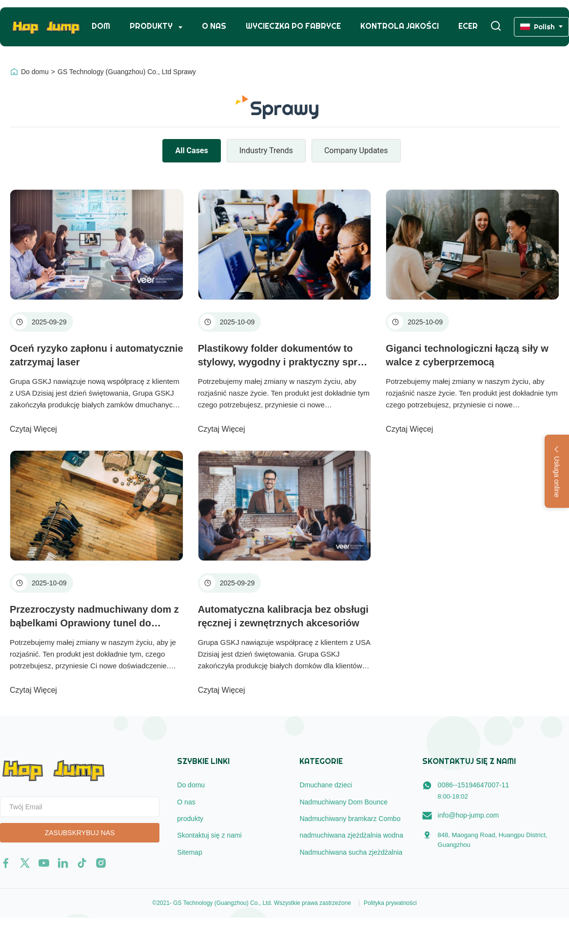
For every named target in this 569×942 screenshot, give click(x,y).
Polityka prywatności (390, 903)
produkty (190, 818)
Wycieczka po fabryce (293, 26)
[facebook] (6, 863)
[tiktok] (82, 863)
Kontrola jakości (399, 26)
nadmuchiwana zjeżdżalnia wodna (351, 835)
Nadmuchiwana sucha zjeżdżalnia (350, 852)
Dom (101, 26)
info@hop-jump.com (468, 815)
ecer (468, 26)
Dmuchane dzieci (325, 785)
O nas (214, 26)
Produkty (152, 26)
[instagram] (101, 863)
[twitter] (25, 863)
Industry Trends (266, 150)
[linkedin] (63, 863)
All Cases (191, 150)
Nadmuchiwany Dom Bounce (343, 802)
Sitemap (189, 852)
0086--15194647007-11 (473, 785)
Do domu (35, 72)
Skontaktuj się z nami (209, 835)
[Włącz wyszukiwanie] (496, 27)
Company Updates (356, 150)
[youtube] (44, 863)
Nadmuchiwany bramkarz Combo (349, 818)
